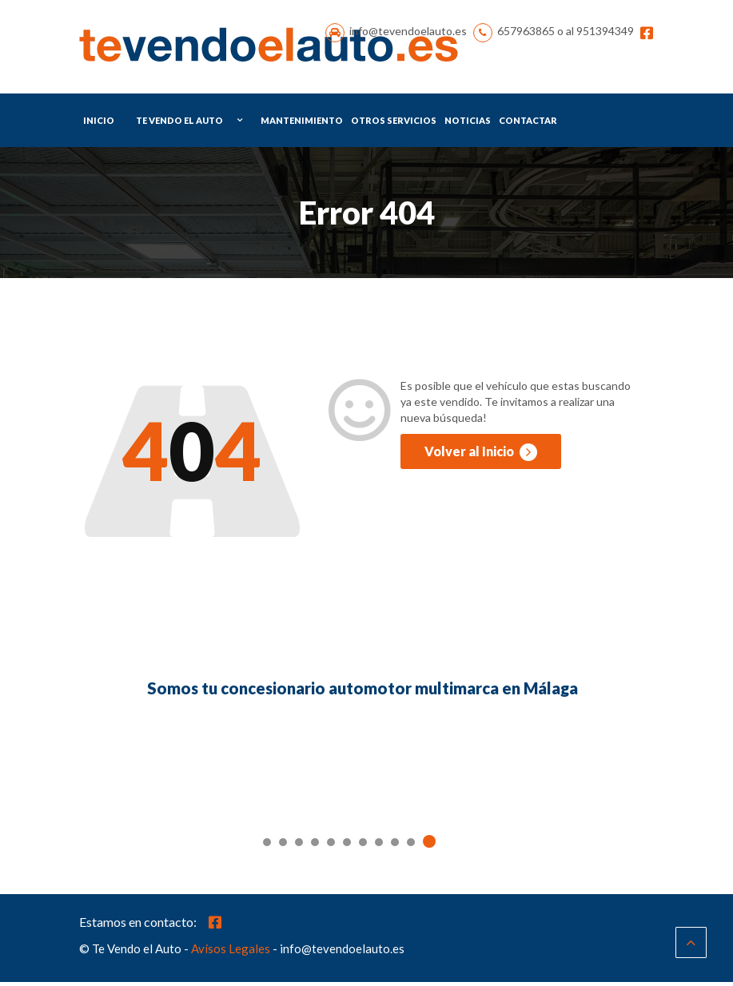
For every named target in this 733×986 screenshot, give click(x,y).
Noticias (467, 123)
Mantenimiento (302, 123)
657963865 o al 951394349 (565, 33)
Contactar (528, 123)
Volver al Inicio (480, 455)
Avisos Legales (230, 952)
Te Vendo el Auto (179, 123)
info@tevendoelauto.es (408, 33)
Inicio (98, 123)
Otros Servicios (393, 123)
